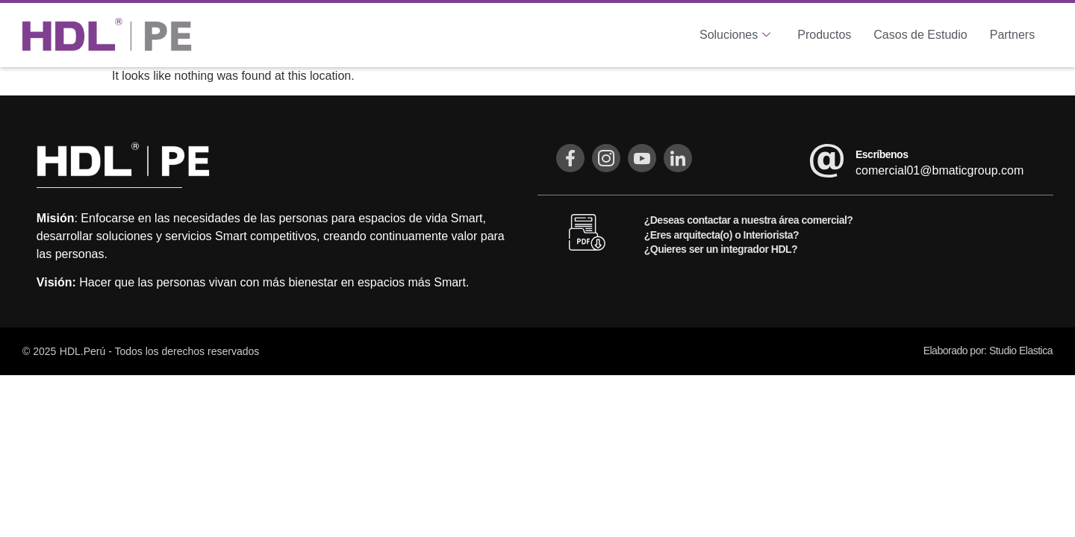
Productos (824, 34)
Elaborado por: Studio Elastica (988, 351)
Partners (1012, 34)
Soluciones (734, 35)
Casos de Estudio (920, 34)
